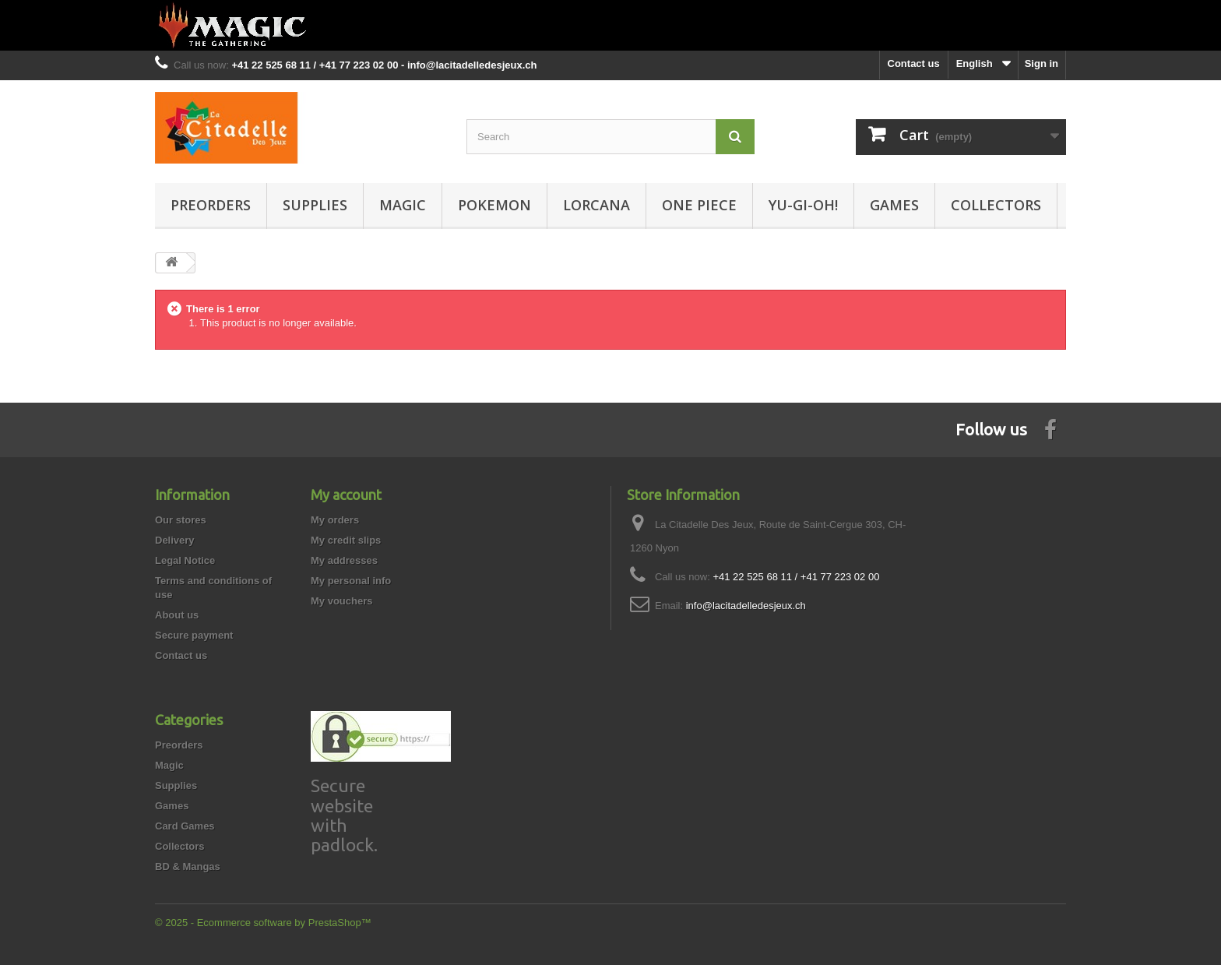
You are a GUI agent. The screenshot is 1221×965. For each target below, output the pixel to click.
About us (177, 615)
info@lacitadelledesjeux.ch (746, 605)
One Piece (699, 204)
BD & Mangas (187, 866)
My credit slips (346, 540)
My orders (335, 520)
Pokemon (494, 204)
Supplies (315, 204)
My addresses (344, 560)
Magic (402, 204)
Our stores (180, 520)
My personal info (351, 580)
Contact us (914, 63)
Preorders (211, 204)
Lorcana (596, 204)
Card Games (185, 826)
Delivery (175, 540)
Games (894, 204)
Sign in (1041, 63)
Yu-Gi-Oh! (803, 204)
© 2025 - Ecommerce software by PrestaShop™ (263, 922)
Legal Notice (185, 560)
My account (346, 494)
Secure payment (194, 635)
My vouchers (341, 601)
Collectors (996, 204)
